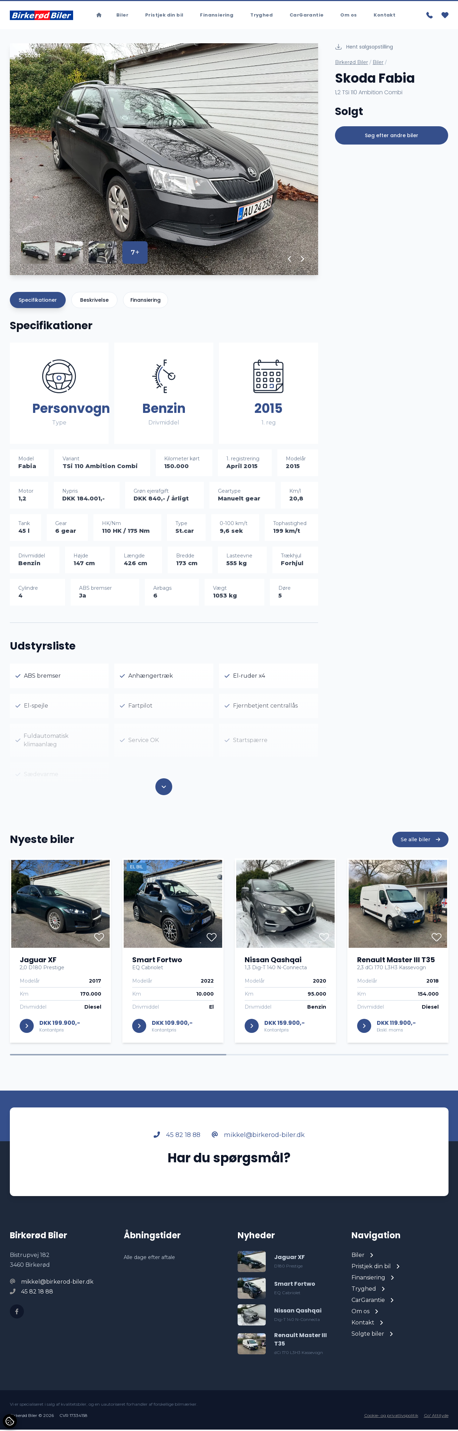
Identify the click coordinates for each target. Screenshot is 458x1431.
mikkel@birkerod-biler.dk (258, 1164)
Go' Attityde (436, 1416)
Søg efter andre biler (391, 136)
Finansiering (145, 301)
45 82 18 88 (177, 1164)
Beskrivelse (94, 301)
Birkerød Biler (351, 63)
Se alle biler (420, 868)
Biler (378, 63)
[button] (290, 260)
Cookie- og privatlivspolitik (391, 1416)
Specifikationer (38, 301)
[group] (164, 160)
